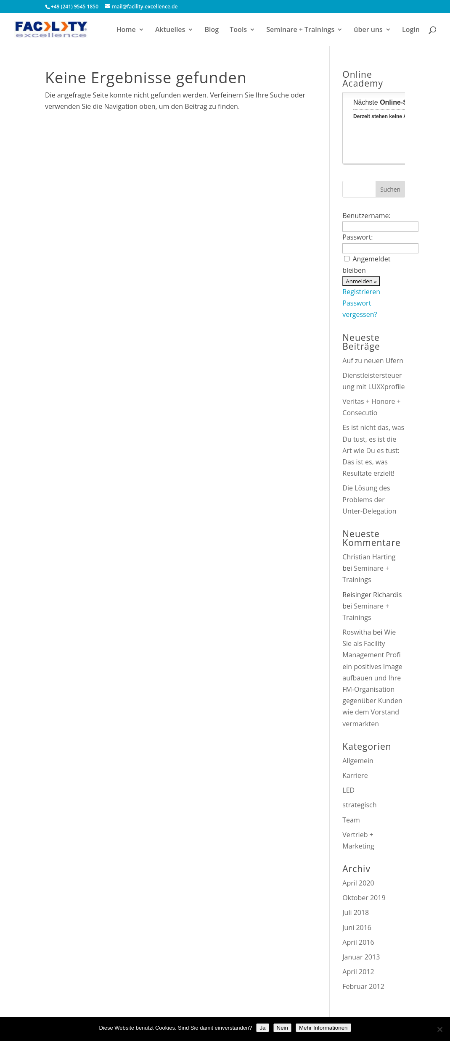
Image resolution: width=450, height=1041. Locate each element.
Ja (262, 1028)
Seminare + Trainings (300, 30)
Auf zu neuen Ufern (372, 360)
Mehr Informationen (323, 1028)
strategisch (359, 804)
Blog (212, 30)
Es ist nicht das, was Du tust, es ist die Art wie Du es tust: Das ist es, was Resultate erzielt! (373, 450)
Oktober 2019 (363, 897)
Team (351, 820)
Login (411, 30)
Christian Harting (368, 556)
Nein (282, 1028)
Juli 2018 (355, 912)
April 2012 (358, 971)
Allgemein (357, 760)
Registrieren (361, 291)
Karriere (355, 775)
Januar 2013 (361, 957)
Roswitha (356, 632)
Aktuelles (170, 30)
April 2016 (358, 942)
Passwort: (357, 237)
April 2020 (358, 883)
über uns (368, 30)
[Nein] (439, 1029)
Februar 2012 (363, 986)
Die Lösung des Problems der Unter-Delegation (369, 499)
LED (348, 790)
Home (126, 30)
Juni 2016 (356, 927)
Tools (238, 30)
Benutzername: (366, 215)
